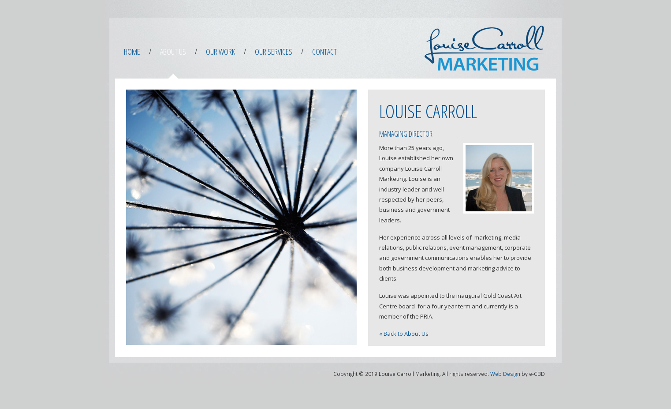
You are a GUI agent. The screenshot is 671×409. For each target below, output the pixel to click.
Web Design (505, 373)
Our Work (220, 51)
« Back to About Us (404, 334)
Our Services (273, 51)
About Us (173, 51)
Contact (324, 51)
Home (132, 51)
